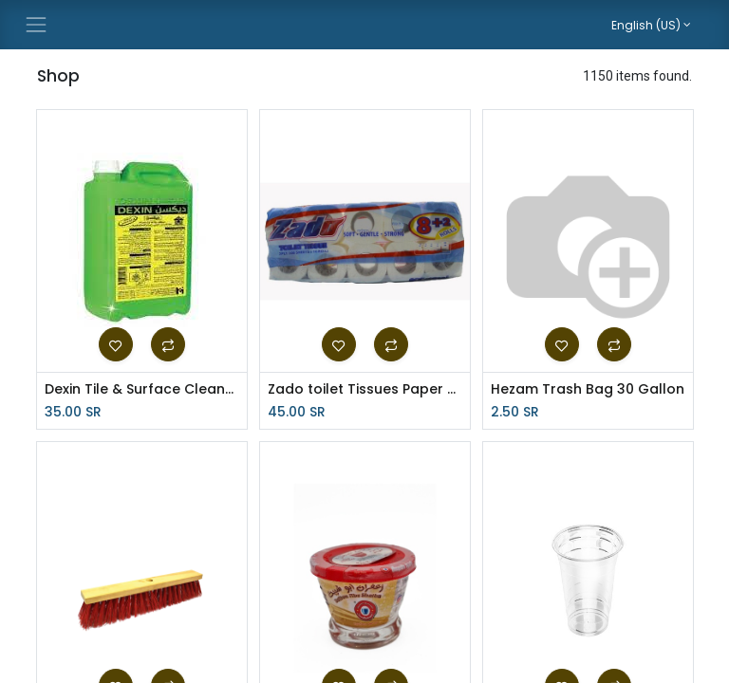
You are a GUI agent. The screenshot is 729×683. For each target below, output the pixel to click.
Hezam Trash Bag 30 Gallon (587, 389)
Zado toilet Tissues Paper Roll (365, 389)
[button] (116, 344)
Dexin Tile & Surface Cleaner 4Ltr (142, 389)
